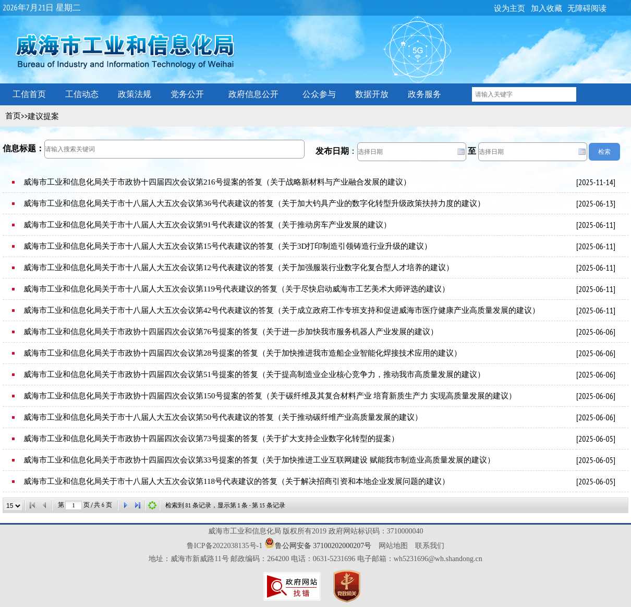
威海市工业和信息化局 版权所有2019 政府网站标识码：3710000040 (315, 531)
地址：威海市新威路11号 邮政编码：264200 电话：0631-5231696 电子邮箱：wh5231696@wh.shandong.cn (315, 559)
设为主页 (509, 8)
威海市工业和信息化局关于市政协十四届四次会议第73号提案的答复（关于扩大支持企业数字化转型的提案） (211, 438)
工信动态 (82, 94)
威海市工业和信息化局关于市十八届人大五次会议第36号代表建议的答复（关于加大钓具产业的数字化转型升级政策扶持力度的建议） (254, 203)
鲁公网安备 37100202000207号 (323, 546)
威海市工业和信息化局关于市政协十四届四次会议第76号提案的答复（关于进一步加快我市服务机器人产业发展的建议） (230, 331)
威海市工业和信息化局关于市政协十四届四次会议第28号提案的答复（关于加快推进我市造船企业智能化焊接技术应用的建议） (242, 353)
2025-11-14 (595, 182)
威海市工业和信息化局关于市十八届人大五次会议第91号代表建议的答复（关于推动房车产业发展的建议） (207, 225)
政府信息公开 (253, 94)
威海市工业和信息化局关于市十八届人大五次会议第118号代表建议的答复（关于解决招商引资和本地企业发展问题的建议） (236, 481)
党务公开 (187, 94)
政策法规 (134, 94)
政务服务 (424, 94)
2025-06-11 (595, 225)
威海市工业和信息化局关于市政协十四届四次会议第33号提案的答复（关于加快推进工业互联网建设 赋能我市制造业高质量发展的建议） (259, 460)
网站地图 (393, 546)
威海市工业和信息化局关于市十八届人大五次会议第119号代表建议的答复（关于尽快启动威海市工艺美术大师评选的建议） (236, 289)
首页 (13, 116)
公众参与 (319, 94)
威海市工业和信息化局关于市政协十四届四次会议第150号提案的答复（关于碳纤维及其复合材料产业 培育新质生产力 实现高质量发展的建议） (269, 396)
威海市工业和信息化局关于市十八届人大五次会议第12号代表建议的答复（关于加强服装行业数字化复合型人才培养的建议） (238, 267)
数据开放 (372, 94)
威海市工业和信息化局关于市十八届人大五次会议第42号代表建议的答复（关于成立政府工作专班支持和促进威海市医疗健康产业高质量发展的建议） (281, 310)
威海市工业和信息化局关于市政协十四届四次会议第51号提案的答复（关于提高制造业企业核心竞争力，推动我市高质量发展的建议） (254, 374)
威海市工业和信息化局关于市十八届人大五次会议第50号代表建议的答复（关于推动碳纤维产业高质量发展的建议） (222, 417)
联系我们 (429, 546)
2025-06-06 (595, 331)
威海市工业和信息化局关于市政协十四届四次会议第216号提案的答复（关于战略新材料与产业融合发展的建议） (217, 182)
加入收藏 (546, 8)
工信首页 (29, 94)
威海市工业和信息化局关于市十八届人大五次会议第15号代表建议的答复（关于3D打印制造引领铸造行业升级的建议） (227, 246)
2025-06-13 (595, 203)
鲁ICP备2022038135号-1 (224, 546)
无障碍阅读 (586, 8)
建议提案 (43, 116)
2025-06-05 (595, 438)
